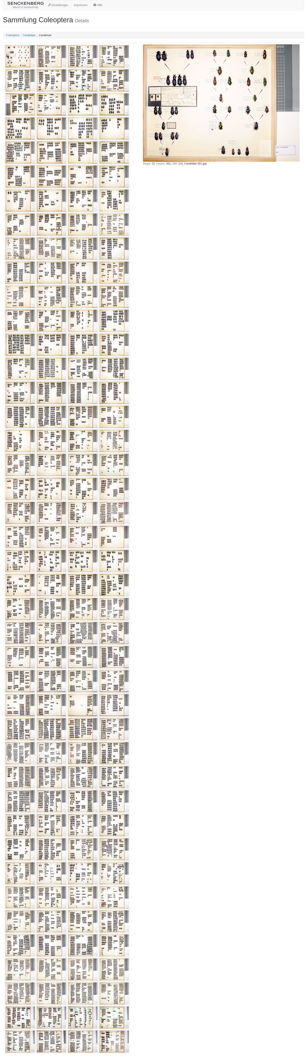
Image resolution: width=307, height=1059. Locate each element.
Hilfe (97, 5)
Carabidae (29, 35)
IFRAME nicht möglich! (221, 142)
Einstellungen (58, 5)
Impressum (81, 5)
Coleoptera (12, 35)
